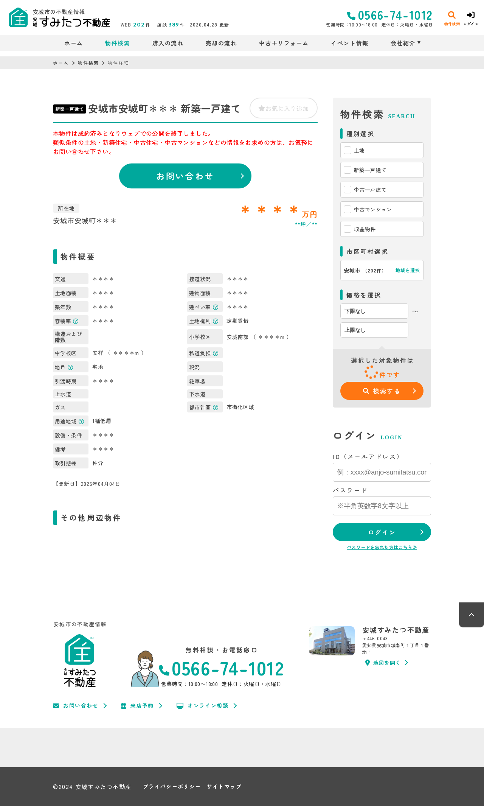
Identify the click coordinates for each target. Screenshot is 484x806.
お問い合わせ (185, 176)
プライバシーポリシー (172, 786)
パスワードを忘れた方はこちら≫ (382, 547)
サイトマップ (224, 786)
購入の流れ (168, 43)
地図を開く (383, 662)
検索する (382, 390)
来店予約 (137, 706)
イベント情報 (349, 43)
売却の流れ (221, 43)
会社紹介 (403, 43)
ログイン (382, 532)
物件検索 (117, 43)
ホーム (73, 43)
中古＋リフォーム (284, 43)
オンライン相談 (202, 706)
